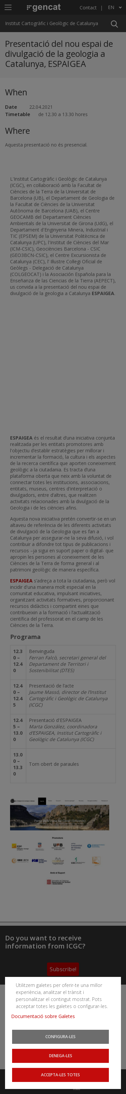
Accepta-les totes (60, 1074)
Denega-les (60, 1055)
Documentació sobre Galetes (45, 1016)
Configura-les (60, 1036)
